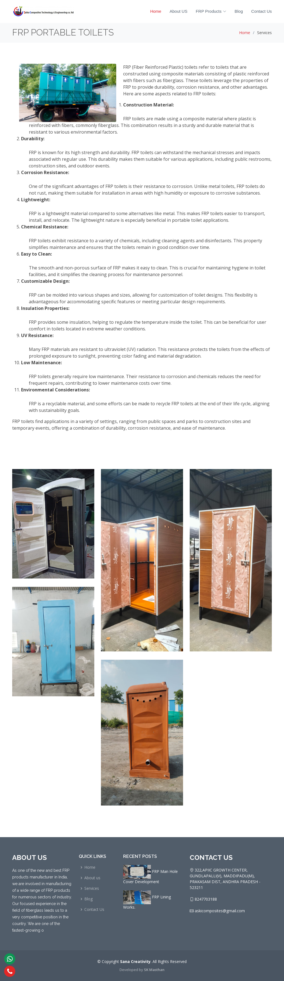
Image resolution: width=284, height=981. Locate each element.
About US (178, 11)
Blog (239, 11)
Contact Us (261, 11)
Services (91, 888)
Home (155, 11)
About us (92, 878)
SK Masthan (154, 969)
